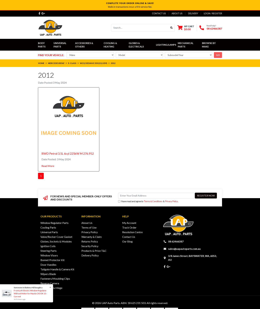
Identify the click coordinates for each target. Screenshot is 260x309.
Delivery (193, 13)
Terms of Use (89, 227)
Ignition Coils (48, 246)
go (218, 55)
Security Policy (89, 246)
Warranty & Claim (91, 236)
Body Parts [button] (41, 45)
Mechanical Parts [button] (186, 45)
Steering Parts (48, 250)
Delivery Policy (90, 255)
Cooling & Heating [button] (111, 45)
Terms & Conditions (153, 201)
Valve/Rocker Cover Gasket (56, 236)
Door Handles (48, 264)
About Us (177, 13)
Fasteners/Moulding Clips (55, 278)
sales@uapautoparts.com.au (184, 248)
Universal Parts (60, 45)
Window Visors (49, 255)
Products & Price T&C (93, 250)
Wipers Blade (48, 273)
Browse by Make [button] (209, 45)
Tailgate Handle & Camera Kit (57, 269)
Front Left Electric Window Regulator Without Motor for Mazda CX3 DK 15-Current (30, 293)
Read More (47, 165)
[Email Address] (156, 195)
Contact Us (159, 13)
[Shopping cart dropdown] (185, 28)
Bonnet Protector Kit (52, 260)
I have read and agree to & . (148, 201)
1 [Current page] (41, 175)
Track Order (129, 227)
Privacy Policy (171, 201)
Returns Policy (89, 241)
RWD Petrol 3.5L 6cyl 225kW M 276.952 (67, 153)
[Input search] (139, 28)
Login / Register (213, 13)
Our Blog (127, 241)
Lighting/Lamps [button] (166, 44)
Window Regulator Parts (54, 222)
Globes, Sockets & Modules (56, 241)
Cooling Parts (48, 227)
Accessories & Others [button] (84, 45)
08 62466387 (214, 28)
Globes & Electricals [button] (136, 45)
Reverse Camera (49, 283)
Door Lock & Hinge (51, 287)
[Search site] (171, 28)
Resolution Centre (132, 232)
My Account (129, 222)
